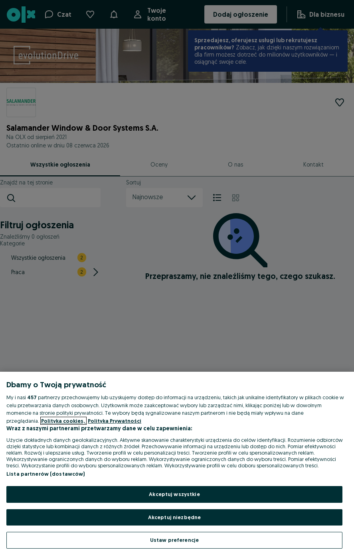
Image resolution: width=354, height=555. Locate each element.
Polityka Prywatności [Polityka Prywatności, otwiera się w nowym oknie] (114, 421)
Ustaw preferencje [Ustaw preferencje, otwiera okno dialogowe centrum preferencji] (174, 540)
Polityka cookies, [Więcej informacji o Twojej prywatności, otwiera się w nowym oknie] (63, 421)
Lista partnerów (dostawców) (45, 474)
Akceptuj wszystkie (174, 494)
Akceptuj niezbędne (174, 517)
